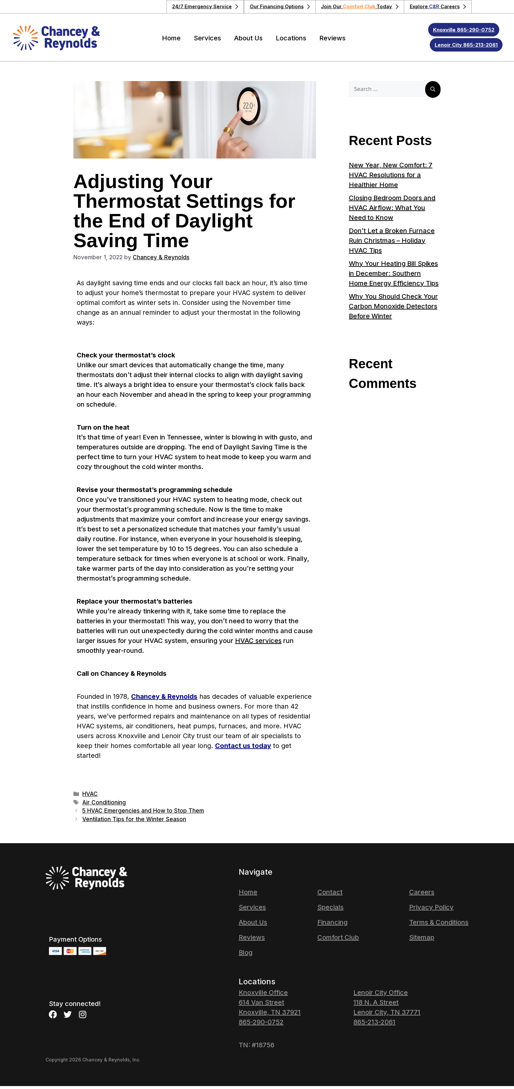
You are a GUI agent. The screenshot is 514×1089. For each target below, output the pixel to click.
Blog (245, 955)
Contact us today (243, 749)
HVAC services (258, 644)
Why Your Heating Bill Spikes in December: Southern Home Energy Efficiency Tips (394, 276)
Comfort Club (338, 940)
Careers (421, 895)
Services (207, 41)
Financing (332, 925)
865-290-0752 (261, 1025)
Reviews (332, 41)
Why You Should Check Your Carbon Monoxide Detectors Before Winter (393, 309)
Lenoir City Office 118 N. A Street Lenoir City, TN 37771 (386, 1005)
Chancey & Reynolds (164, 699)
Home (171, 41)
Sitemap (421, 940)
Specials (330, 910)
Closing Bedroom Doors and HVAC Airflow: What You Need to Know (392, 210)
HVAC (90, 797)
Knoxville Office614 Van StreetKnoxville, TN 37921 (270, 1005)
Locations (291, 41)
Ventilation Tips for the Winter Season (134, 822)
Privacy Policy (431, 910)
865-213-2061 (374, 1025)
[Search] (433, 92)
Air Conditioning (104, 805)
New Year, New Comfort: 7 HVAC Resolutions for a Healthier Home (390, 178)
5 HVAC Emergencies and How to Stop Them (143, 813)
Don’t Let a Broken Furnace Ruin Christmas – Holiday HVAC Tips (392, 243)
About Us (248, 41)
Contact (330, 895)
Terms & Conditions (438, 925)
